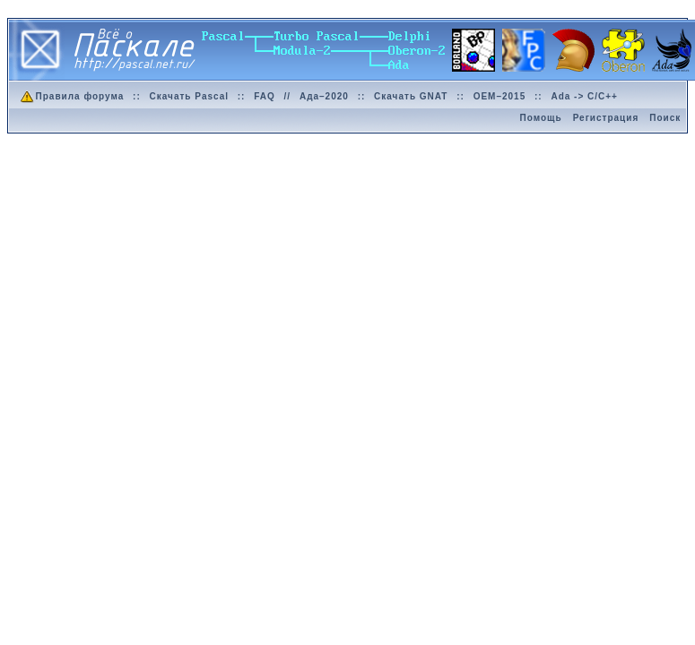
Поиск (665, 118)
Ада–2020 (324, 96)
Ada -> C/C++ (584, 96)
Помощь (541, 118)
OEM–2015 (499, 96)
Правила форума (71, 96)
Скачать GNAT (410, 96)
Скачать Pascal (189, 96)
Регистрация (606, 118)
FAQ (264, 96)
